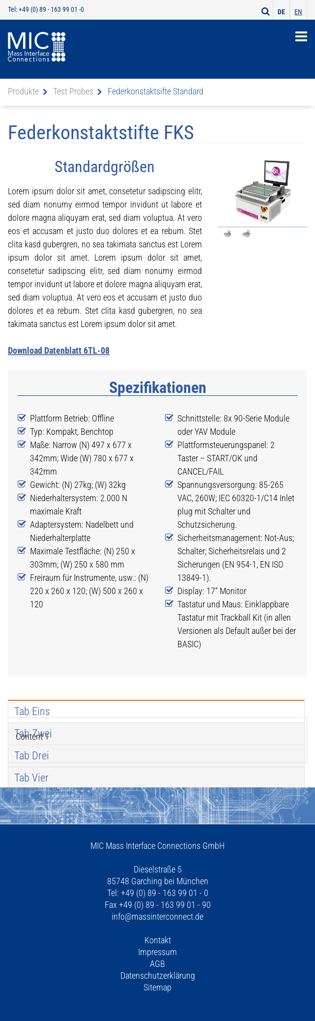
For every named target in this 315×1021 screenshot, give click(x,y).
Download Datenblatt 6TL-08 (59, 350)
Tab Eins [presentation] (32, 711)
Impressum (157, 952)
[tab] (156, 711)
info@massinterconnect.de (157, 916)
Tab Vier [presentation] (31, 778)
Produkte (23, 91)
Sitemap (157, 987)
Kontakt (157, 940)
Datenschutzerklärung (157, 975)
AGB (157, 964)
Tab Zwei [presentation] (33, 733)
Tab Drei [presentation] (31, 756)
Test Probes (73, 91)
